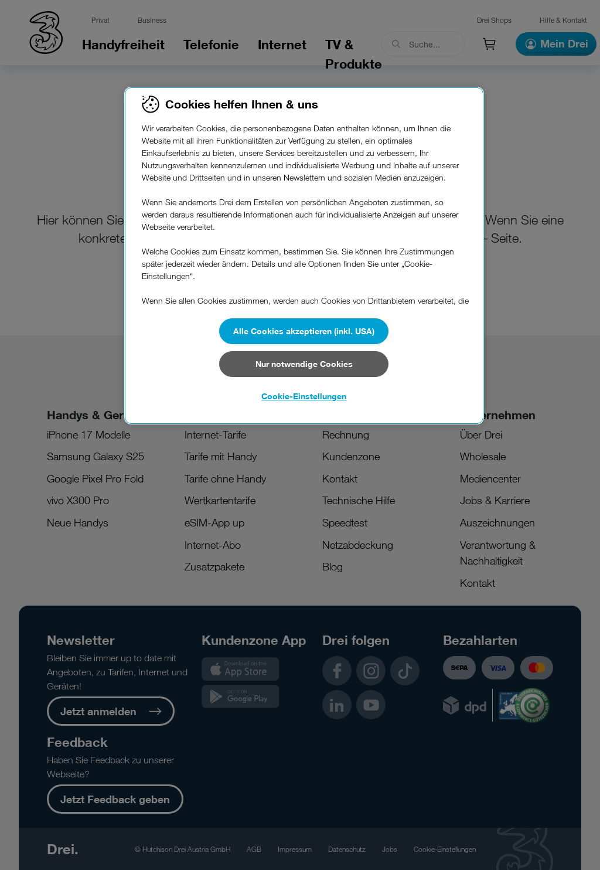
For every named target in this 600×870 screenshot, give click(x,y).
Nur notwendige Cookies (304, 364)
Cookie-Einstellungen (303, 396)
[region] (304, 255)
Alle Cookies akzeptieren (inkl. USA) (303, 331)
